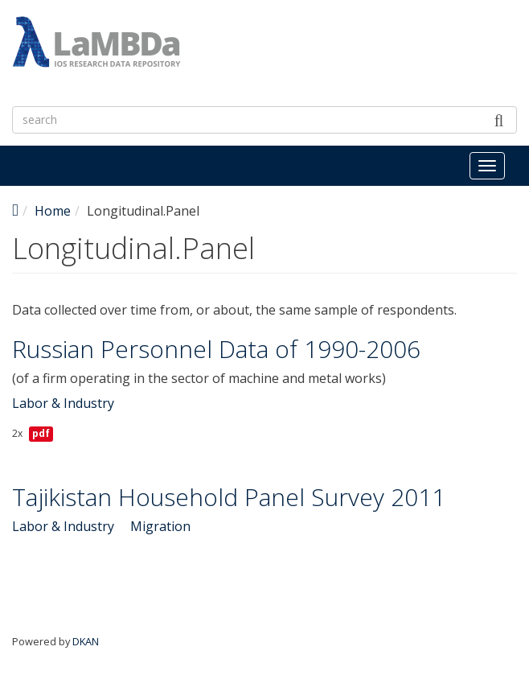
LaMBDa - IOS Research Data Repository (335, 70)
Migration (160, 526)
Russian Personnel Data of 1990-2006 (216, 348)
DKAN (85, 641)
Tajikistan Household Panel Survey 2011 (228, 496)
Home (53, 211)
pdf (41, 433)
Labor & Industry (63, 403)
